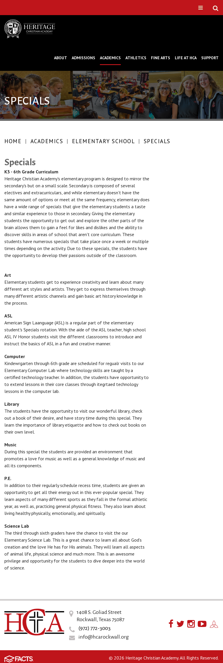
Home (12, 141)
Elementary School (103, 141)
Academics (46, 141)
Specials (157, 141)
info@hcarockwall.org (103, 637)
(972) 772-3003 (94, 628)
